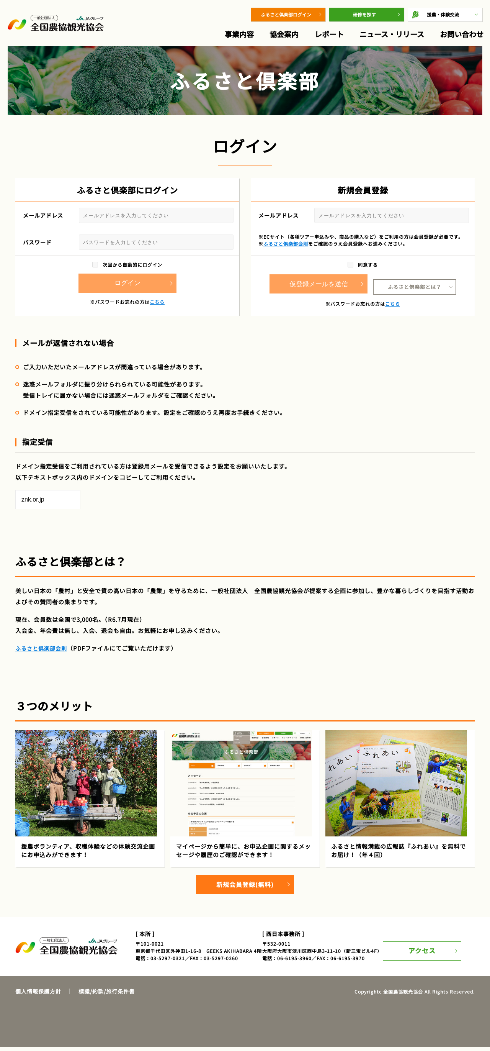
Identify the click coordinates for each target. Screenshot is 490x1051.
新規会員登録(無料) (245, 886)
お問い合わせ (461, 34)
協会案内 (284, 34)
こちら (157, 301)
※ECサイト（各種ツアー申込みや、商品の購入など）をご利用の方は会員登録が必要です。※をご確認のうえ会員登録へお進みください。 (360, 240)
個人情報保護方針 (38, 995)
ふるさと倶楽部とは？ (414, 283)
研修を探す (364, 14)
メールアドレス (128, 215)
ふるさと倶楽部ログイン (286, 14)
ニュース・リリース (391, 34)
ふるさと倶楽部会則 (285, 243)
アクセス (427, 949)
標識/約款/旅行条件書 (106, 995)
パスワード (128, 242)
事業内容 (239, 34)
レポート (329, 34)
